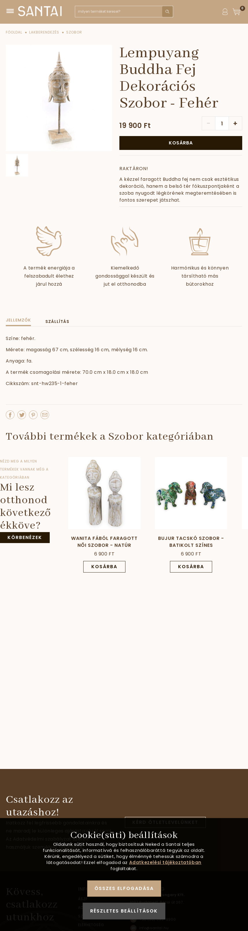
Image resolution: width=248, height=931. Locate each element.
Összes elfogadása (124, 888)
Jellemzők (18, 320)
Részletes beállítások (124, 911)
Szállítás (57, 321)
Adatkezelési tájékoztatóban (165, 862)
